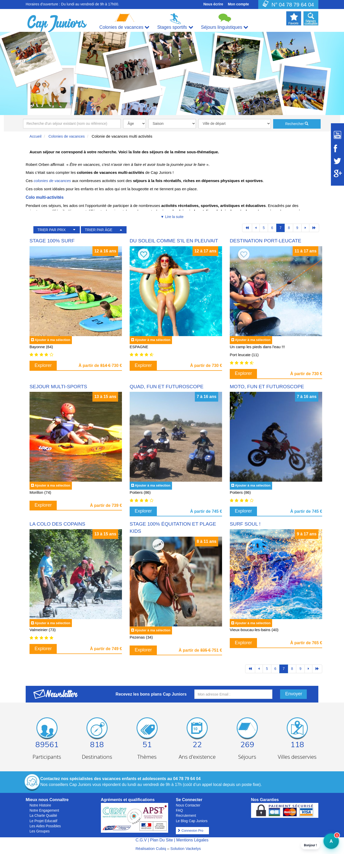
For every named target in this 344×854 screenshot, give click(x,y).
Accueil (36, 136)
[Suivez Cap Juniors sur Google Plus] (337, 173)
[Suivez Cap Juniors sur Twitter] (337, 161)
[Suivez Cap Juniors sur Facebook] (337, 148)
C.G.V (141, 840)
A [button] (328, 843)
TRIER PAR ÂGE (98, 230)
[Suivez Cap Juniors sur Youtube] (337, 135)
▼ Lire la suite (171, 217)
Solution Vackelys (185, 848)
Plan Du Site (161, 840)
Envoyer (293, 693)
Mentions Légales (192, 840)
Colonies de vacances (67, 136)
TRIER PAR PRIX (51, 230)
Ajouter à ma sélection (52, 340)
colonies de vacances (52, 180)
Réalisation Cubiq (151, 848)
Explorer (43, 365)
